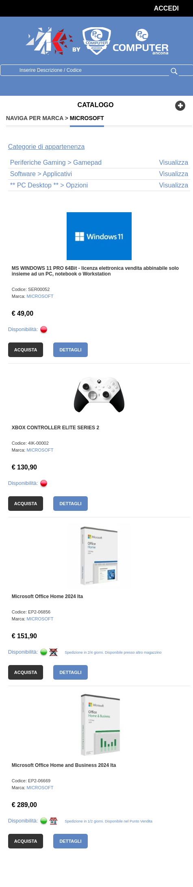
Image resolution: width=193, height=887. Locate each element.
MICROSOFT (39, 296)
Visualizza (173, 162)
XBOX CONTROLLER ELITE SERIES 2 (55, 428)
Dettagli (70, 349)
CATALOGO (96, 104)
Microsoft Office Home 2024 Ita (47, 596)
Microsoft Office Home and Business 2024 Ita (64, 765)
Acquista (25, 349)
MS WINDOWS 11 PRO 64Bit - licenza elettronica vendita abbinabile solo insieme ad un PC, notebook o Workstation (95, 271)
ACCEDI (166, 8)
